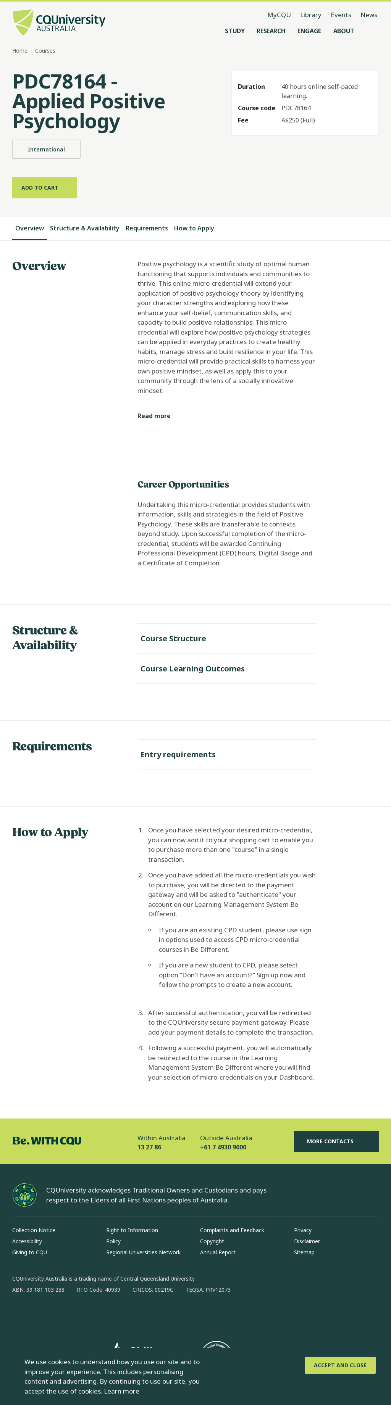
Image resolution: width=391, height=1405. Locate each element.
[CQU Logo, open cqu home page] (59, 23)
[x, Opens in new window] (80, 1314)
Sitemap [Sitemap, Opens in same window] (304, 1252)
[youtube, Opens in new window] (100, 1314)
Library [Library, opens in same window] (311, 14)
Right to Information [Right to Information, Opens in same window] (132, 1230)
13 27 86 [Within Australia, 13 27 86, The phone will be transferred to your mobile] (149, 1147)
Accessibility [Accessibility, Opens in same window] (27, 1241)
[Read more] (160, 416)
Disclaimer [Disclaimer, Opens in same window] (307, 1241)
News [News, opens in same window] (368, 14)
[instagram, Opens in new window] (40, 1314)
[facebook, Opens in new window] (20, 1314)
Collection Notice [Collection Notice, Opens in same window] (33, 1230)
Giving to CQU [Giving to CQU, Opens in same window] (29, 1252)
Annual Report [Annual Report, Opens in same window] (218, 1252)
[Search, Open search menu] (371, 31)
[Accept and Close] (340, 1365)
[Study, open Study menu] (234, 31)
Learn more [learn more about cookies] (121, 1391)
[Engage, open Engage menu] (309, 31)
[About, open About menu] (343, 31)
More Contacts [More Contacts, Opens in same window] (336, 1141)
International (46, 149)
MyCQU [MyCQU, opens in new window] (279, 14)
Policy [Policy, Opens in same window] (113, 1241)
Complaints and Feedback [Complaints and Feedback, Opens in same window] (232, 1230)
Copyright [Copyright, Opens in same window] (212, 1241)
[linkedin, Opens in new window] (60, 1314)
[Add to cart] (44, 187)
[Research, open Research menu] (271, 31)
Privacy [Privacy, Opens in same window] (303, 1230)
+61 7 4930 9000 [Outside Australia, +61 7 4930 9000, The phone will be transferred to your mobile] (223, 1147)
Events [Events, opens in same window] (341, 14)
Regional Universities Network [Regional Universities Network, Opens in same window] (143, 1252)
